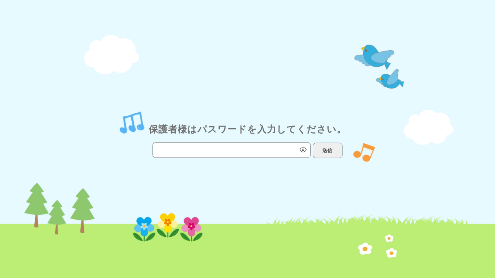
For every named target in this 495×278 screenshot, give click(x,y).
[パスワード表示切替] (303, 149)
